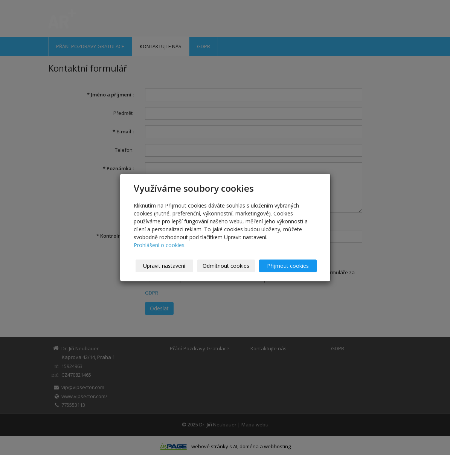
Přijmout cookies (288, 265)
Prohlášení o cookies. (160, 245)
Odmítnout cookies (226, 265)
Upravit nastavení (164, 265)
